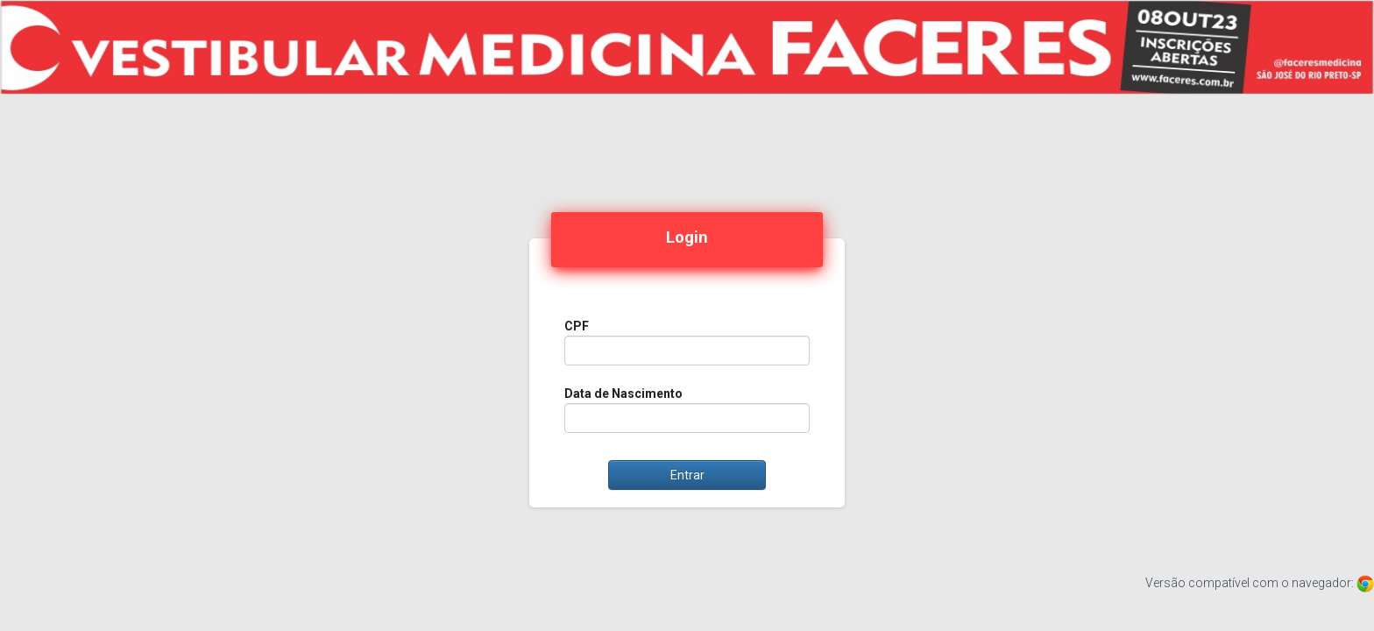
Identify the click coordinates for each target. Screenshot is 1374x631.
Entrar (687, 475)
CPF (576, 326)
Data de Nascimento (623, 393)
